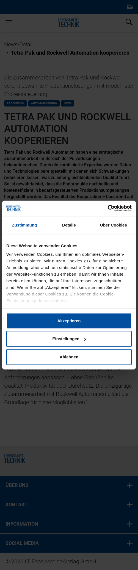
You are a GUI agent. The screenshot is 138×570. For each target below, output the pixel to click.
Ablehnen (69, 357)
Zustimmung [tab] (24, 225)
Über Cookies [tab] (113, 225)
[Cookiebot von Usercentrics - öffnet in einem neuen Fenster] (108, 208)
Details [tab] (69, 225)
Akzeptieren (69, 320)
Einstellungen (69, 338)
